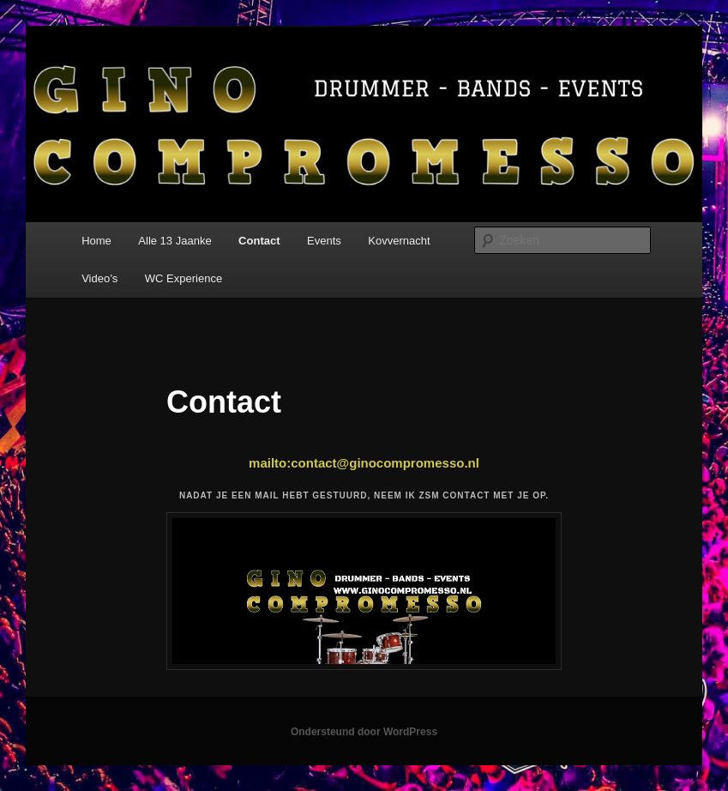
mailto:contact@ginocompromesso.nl (364, 463)
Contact (259, 240)
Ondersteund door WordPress (364, 732)
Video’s (99, 278)
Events (324, 240)
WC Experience (183, 278)
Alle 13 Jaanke (174, 240)
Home (96, 240)
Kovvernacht (399, 240)
